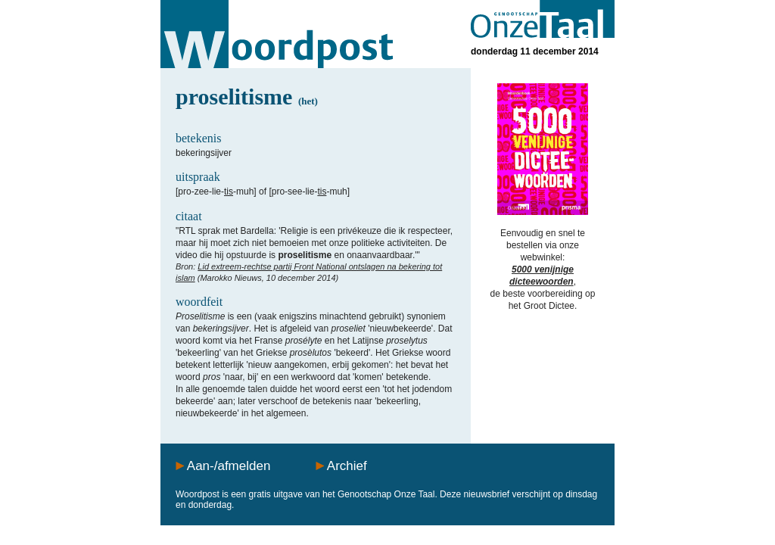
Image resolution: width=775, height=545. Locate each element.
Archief (347, 466)
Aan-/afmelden (229, 466)
